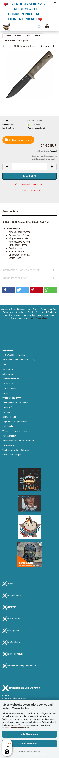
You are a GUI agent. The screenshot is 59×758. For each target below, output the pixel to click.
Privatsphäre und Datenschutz (15, 402)
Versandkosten (9, 436)
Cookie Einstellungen (11, 454)
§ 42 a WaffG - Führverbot (13, 355)
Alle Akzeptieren (29, 734)
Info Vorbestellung (15, 654)
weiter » (27, 36)
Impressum (7, 383)
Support (10, 583)
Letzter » (37, 36)
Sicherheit (11, 607)
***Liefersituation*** (11, 398)
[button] (7, 166)
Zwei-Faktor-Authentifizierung (15, 450)
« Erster (7, 36)
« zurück (17, 36)
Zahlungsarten (8, 445)
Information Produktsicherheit (21, 270)
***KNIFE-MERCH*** (11, 388)
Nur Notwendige (29, 743)
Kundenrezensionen (14, 278)
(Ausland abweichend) (36, 128)
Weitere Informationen (29, 751)
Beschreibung (11, 211)
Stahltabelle (7, 426)
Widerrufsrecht (13, 618)
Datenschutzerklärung (19, 728)
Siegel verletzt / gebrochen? (14, 421)
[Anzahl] (29, 166)
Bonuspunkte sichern (18, 139)
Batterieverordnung (10, 379)
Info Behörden (13, 642)
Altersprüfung (8, 374)
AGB (4, 364)
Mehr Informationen (39, 318)
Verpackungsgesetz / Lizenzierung (17, 431)
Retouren (6, 412)
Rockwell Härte (9, 417)
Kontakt (5, 393)
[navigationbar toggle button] (55, 27)
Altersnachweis (9, 369)
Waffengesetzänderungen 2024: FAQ (18, 360)
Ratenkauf (7, 407)
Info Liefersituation (8, 128)
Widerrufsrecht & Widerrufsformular (18, 440)
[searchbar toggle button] (39, 27)
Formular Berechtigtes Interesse (21, 665)
